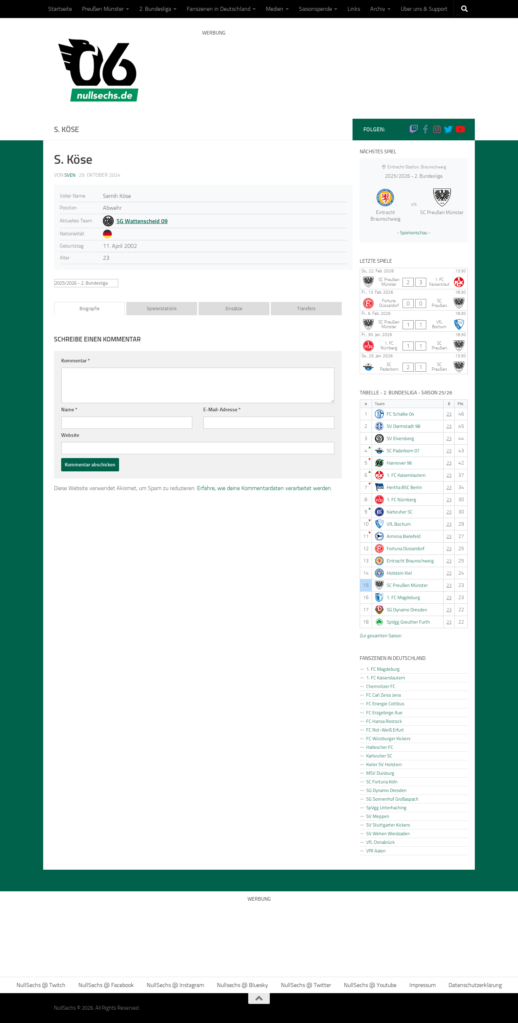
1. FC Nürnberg (401, 499)
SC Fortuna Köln (381, 781)
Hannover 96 (399, 462)
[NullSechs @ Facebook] (425, 129)
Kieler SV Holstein (384, 764)
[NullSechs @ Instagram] (436, 129)
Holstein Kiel (399, 573)
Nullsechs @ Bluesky (242, 985)
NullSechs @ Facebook (106, 985)
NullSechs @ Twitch (41, 985)
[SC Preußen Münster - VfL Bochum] (413, 321)
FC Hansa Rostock (384, 721)
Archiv (377, 8)
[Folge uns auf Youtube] (459, 129)
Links (353, 8)
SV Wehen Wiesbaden (388, 833)
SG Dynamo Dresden (407, 609)
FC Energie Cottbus (385, 703)
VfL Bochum (399, 524)
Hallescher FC (379, 747)
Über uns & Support (424, 8)
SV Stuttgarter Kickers (388, 824)
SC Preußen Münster (407, 585)
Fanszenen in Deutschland (218, 8)
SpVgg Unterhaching (386, 807)
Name (69, 410)
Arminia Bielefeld (404, 536)
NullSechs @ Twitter (306, 985)
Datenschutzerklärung (475, 985)
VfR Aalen (376, 850)
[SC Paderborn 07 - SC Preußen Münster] (413, 363)
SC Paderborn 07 (403, 450)
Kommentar (75, 361)
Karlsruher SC (400, 511)
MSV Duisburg (380, 773)
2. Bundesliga (155, 8)
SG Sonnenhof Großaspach (392, 798)
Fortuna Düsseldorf (405, 548)
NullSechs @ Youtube (370, 985)
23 (448, 414)
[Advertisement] (333, 67)
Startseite (60, 8)
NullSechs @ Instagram (175, 985)
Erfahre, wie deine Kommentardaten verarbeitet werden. (264, 488)
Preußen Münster (103, 8)
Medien (274, 8)
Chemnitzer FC (380, 686)
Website (70, 435)
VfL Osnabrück (380, 842)
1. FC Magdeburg (403, 597)
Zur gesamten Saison (380, 635)
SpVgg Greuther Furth (408, 622)
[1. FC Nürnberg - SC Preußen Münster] (413, 342)
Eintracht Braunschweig (410, 560)
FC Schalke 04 (400, 414)
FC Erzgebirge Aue (384, 712)
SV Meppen (377, 816)
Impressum (422, 985)
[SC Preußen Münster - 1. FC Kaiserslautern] (413, 278)
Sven (70, 175)
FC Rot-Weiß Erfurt (385, 729)
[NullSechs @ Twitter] (448, 129)
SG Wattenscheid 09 (142, 221)
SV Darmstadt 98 (403, 426)
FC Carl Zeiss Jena (383, 694)
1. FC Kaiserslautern (406, 475)
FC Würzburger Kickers (388, 738)
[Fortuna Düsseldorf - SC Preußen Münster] (413, 299)
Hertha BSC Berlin (404, 487)
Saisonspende (315, 8)
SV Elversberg (400, 438)
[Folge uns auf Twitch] (413, 129)
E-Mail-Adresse (222, 410)
